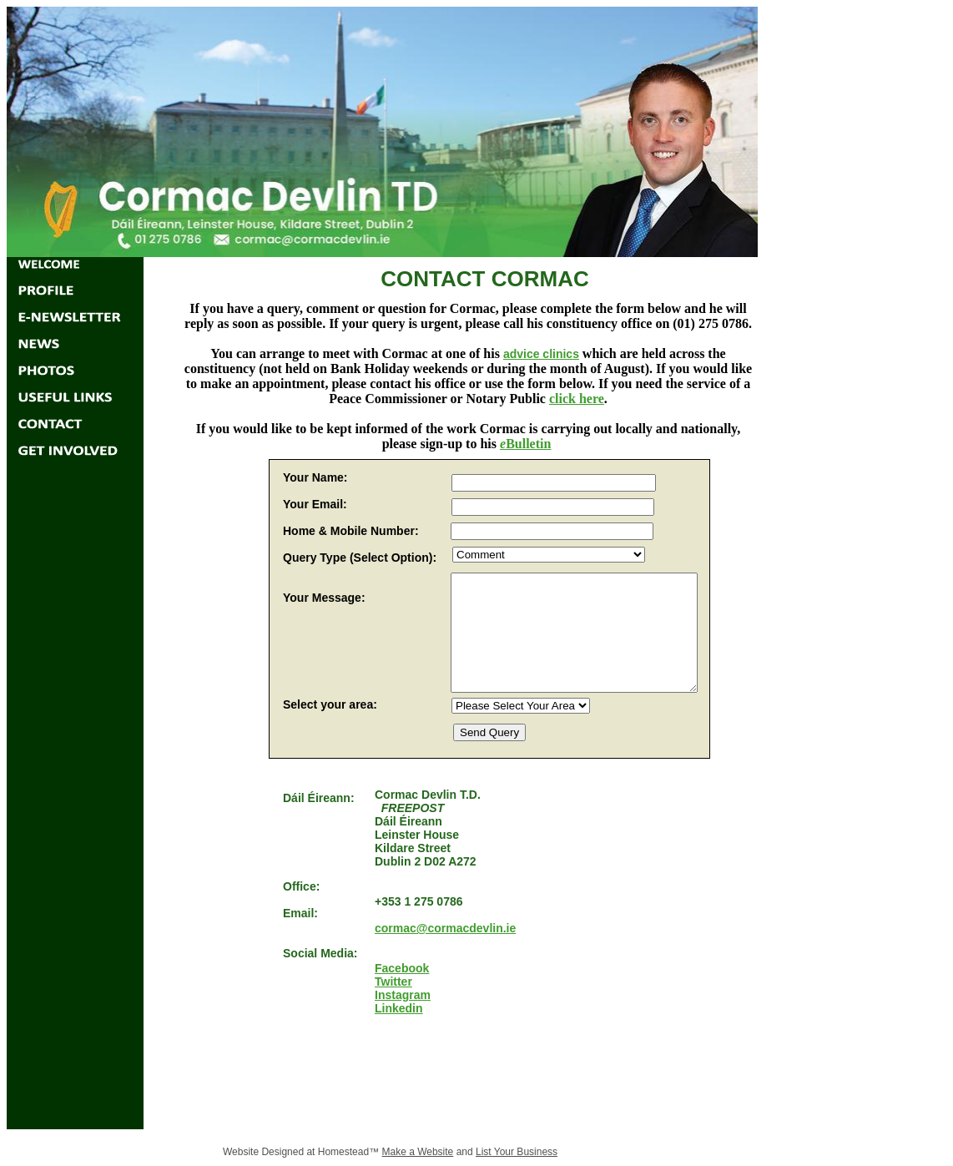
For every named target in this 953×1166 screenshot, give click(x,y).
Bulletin (528, 444)
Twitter (393, 981)
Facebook (402, 968)
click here (576, 398)
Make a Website (417, 1152)
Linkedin (399, 1008)
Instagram (403, 995)
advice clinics (541, 354)
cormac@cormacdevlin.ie (445, 928)
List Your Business (516, 1152)
